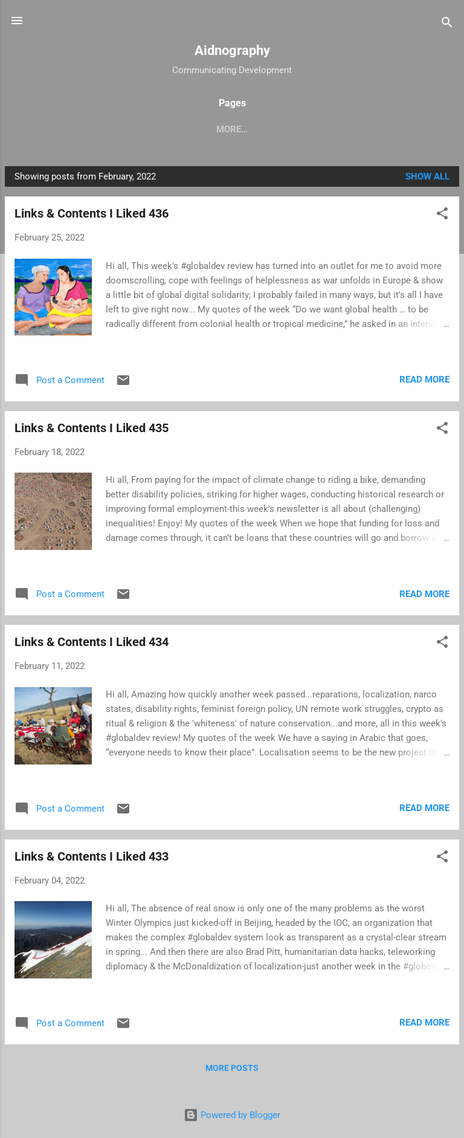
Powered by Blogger (232, 1115)
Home (35, 129)
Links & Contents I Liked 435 (91, 430)
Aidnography (232, 50)
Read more (424, 382)
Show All (427, 178)
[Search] (447, 24)
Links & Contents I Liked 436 (91, 216)
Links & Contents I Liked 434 (91, 644)
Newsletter (414, 129)
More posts (232, 1070)
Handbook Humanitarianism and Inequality (174, 129)
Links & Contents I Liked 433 (91, 859)
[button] (442, 218)
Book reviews (332, 129)
